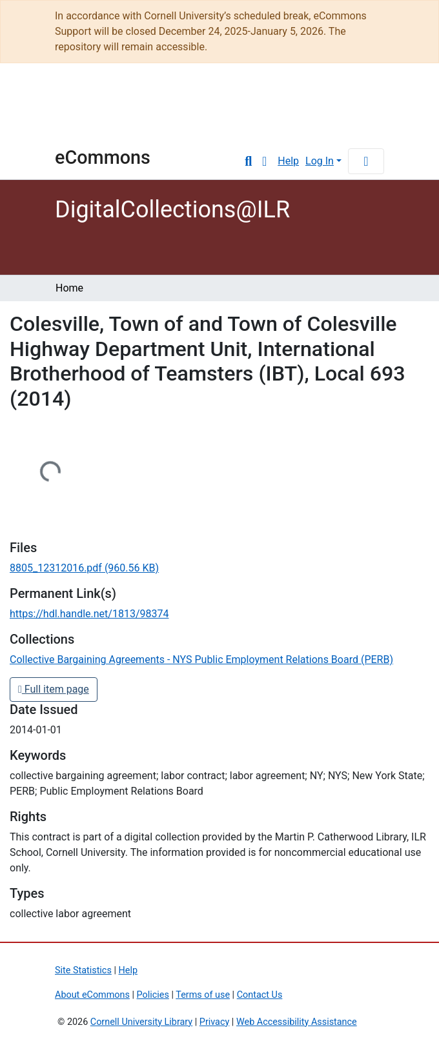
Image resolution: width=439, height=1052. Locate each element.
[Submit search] (248, 161)
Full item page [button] (53, 689)
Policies (153, 994)
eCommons (102, 157)
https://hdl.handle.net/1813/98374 (89, 614)
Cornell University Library (141, 1022)
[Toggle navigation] (366, 161)
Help (288, 161)
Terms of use (203, 994)
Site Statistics (83, 970)
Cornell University (87, 111)
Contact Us (260, 994)
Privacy (214, 1022)
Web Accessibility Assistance (296, 1022)
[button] (264, 161)
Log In (319, 161)
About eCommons (92, 994)
